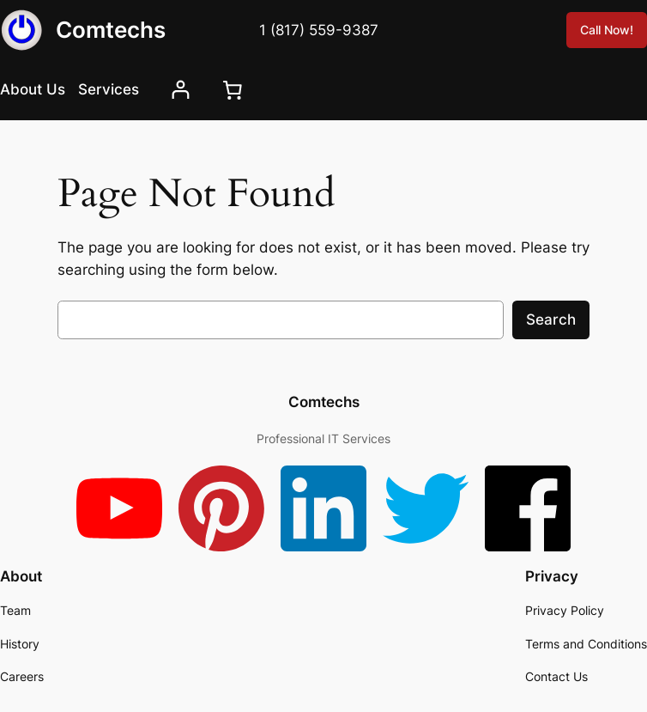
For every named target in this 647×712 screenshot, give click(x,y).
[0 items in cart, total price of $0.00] (233, 89)
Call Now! (606, 29)
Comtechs (111, 29)
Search (551, 319)
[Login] (180, 89)
